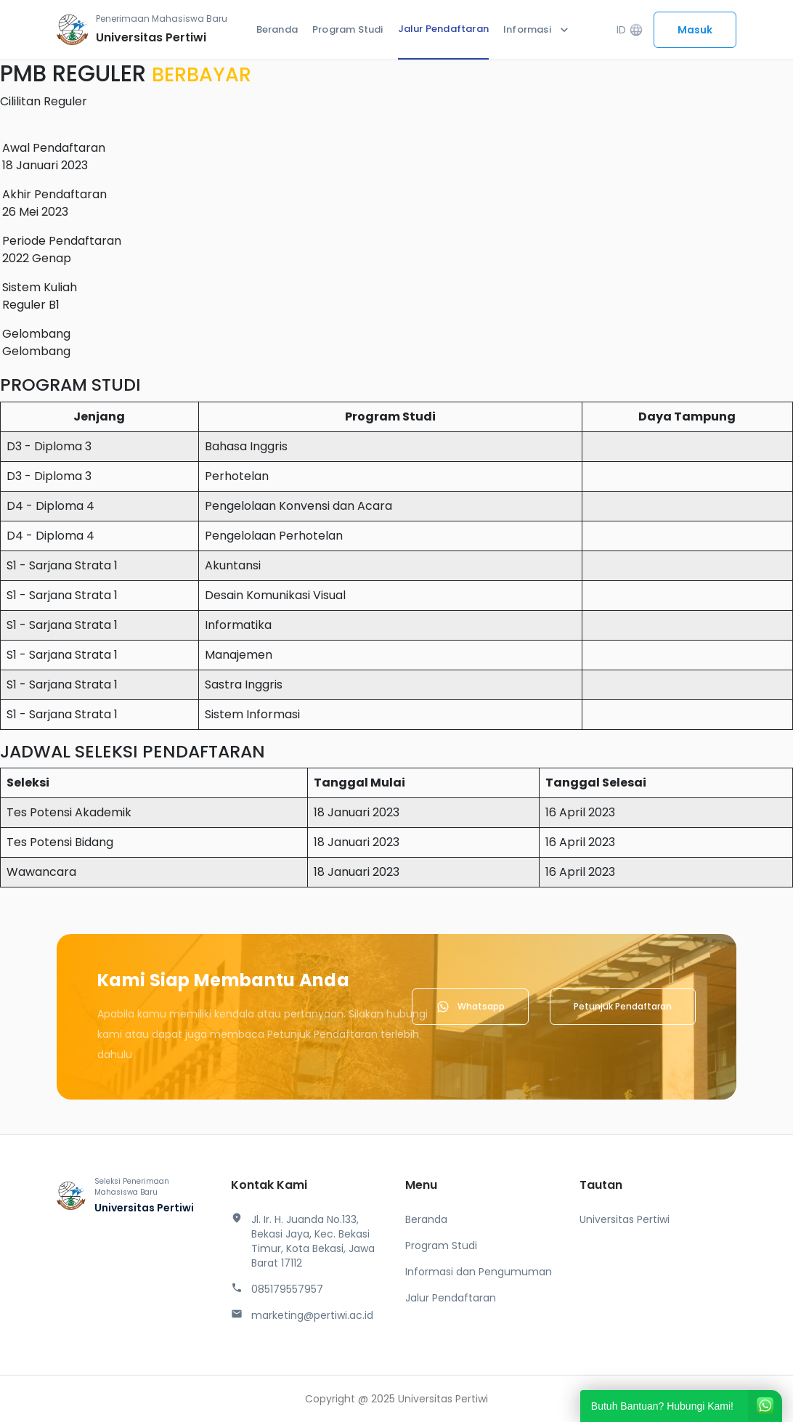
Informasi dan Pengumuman (478, 1271)
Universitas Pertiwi (625, 1219)
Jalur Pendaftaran (443, 29)
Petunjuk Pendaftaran (623, 1006)
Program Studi (347, 29)
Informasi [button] (537, 30)
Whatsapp (470, 1006)
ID (630, 30)
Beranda (277, 29)
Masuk (695, 30)
